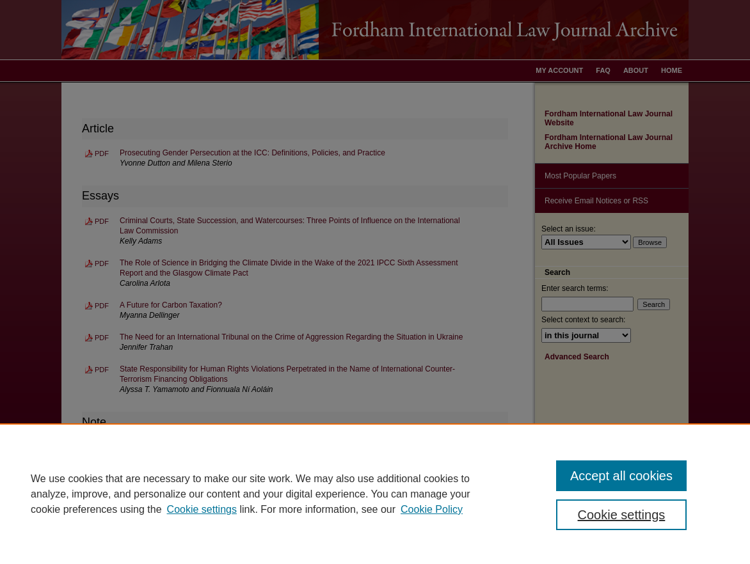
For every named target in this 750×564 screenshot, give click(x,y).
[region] (375, 493)
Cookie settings (202, 509)
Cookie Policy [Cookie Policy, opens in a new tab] (432, 509)
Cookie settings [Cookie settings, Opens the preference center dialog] (622, 515)
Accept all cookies (621, 476)
